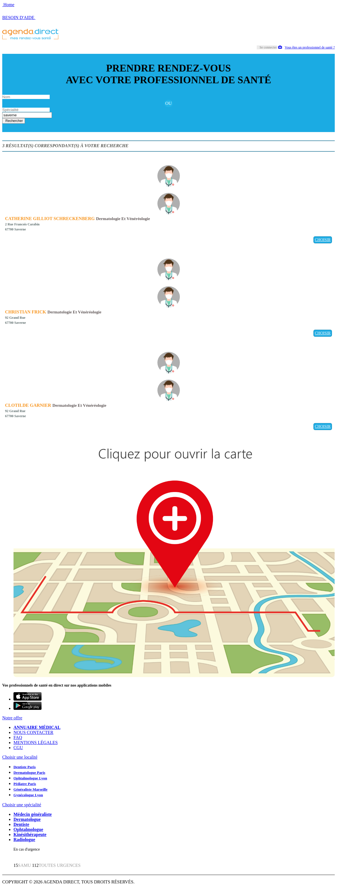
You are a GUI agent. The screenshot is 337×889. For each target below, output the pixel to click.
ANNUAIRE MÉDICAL (37, 727)
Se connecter (268, 47)
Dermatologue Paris (29, 772)
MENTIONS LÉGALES (35, 742)
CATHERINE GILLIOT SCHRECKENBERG (50, 218)
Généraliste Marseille (30, 789)
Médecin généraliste (32, 814)
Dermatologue (27, 819)
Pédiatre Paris (24, 784)
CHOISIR (323, 240)
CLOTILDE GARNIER (28, 405)
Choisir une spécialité (21, 804)
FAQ (17, 737)
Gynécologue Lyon (28, 795)
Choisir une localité (19, 757)
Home (8, 4)
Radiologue (24, 839)
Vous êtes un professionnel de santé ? (306, 47)
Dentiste (21, 824)
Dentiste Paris (24, 767)
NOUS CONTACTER (33, 732)
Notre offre (12, 717)
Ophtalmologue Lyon (30, 778)
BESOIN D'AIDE (18, 17)
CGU (18, 747)
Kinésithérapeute (29, 834)
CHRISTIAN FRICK (25, 312)
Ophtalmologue (28, 829)
